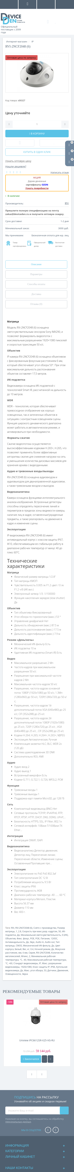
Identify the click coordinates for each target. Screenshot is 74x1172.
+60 (10, 963)
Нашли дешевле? (15, 166)
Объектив (10, 938)
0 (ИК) (65, 934)
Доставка (36, 294)
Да (18, 934)
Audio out (50, 942)
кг (28, 949)
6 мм (25, 952)
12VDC (54, 938)
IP (40, 963)
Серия (32, 952)
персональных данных (18, 1121)
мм (20, 952)
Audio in (40, 942)
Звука (25, 973)
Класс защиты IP (41, 966)
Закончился (31, 1059)
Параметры (36, 274)
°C (21, 959)
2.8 (19, 931)
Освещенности (13, 973)
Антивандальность (15, 942)
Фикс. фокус (23, 938)
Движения (62, 970)
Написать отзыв (60, 172)
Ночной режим (42, 949)
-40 (24, 959)
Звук (32, 942)
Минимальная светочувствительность (41, 934)
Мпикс (24, 956)
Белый (18, 949)
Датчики (51, 970)
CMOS (19, 945)
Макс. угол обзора (33, 970)
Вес (24, 949)
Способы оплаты (36, 284)
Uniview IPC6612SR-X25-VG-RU (37, 1040)
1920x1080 (26, 966)
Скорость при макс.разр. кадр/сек (39, 931)
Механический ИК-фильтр (37, 945)
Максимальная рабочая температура (46, 959)
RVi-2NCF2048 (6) (23, 927)
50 (59, 931)
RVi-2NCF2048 (43, 952)
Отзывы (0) (36, 304)
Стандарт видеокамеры (26, 963)
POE (32, 938)
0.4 (31, 949)
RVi (12, 927)
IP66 (53, 966)
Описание (36, 264)
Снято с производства (44, 927)
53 (45, 970)
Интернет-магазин (16, 41)
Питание (45, 938)
